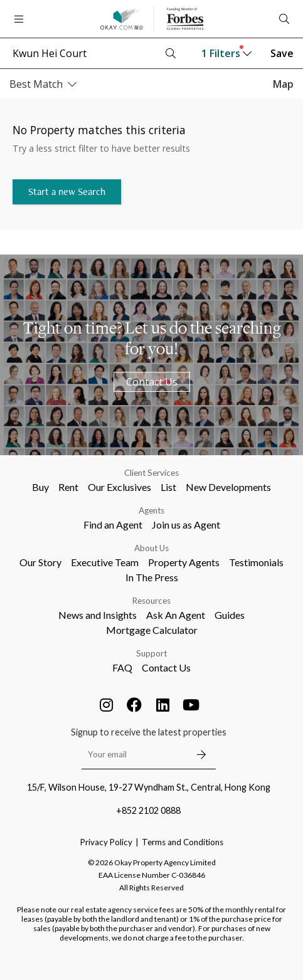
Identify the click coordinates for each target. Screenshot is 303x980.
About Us (151, 548)
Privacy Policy (106, 842)
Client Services (151, 473)
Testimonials (256, 562)
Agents (151, 510)
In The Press (151, 577)
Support (151, 653)
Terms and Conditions (182, 842)
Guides (230, 615)
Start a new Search (66, 191)
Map (283, 84)
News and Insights (97, 615)
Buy (40, 487)
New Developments (228, 487)
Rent (68, 487)
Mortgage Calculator (152, 630)
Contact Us (152, 382)
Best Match (43, 84)
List (168, 487)
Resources (151, 601)
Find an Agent (112, 524)
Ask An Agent (175, 615)
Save (282, 53)
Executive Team (105, 562)
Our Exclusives (119, 487)
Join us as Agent (186, 524)
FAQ (122, 667)
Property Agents (184, 562)
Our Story (40, 562)
